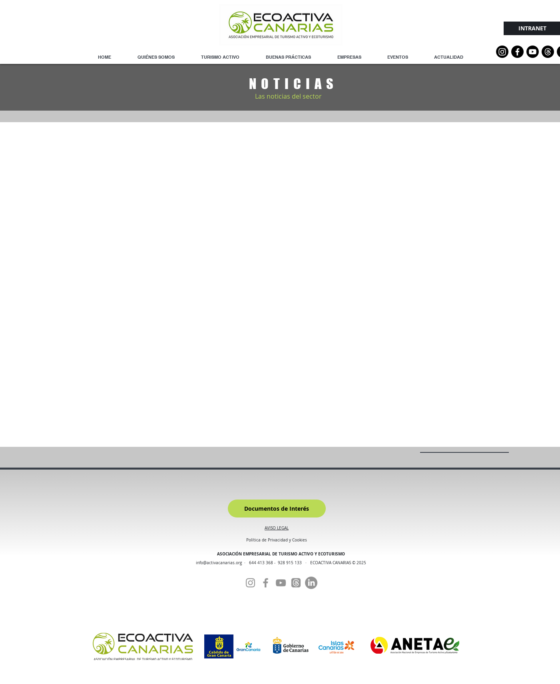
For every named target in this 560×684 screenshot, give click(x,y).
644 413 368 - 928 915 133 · (279, 562)
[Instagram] (502, 52)
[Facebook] (265, 583)
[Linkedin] (311, 583)
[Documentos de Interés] (277, 508)
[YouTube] (532, 52)
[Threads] (548, 52)
